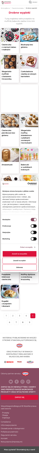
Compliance (6, 422)
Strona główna (5, 8)
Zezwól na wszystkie (19, 254)
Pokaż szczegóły (26, 247)
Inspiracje (6, 418)
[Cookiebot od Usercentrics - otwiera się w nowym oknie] (28, 183)
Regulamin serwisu (9, 435)
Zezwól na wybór (19, 260)
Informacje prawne (9, 425)
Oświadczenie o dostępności (12, 428)
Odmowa (19, 267)
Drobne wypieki (31, 8)
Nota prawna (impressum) (11, 442)
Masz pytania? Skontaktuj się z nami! (19, 450)
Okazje (5, 415)
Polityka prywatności (9, 432)
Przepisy (5, 413)
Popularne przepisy (18, 8)
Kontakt (4, 438)
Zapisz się (19, 397)
